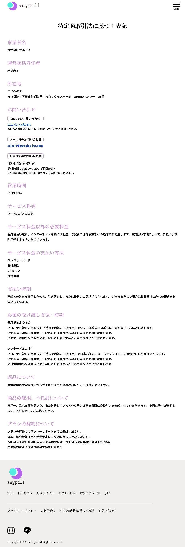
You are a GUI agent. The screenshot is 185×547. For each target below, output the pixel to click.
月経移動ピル (45, 493)
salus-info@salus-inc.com (25, 145)
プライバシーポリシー (21, 510)
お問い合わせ (107, 510)
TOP (10, 493)
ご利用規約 (48, 510)
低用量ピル (25, 493)
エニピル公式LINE (19, 124)
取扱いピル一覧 (90, 493)
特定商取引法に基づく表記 (76, 510)
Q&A (107, 493)
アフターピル (67, 493)
